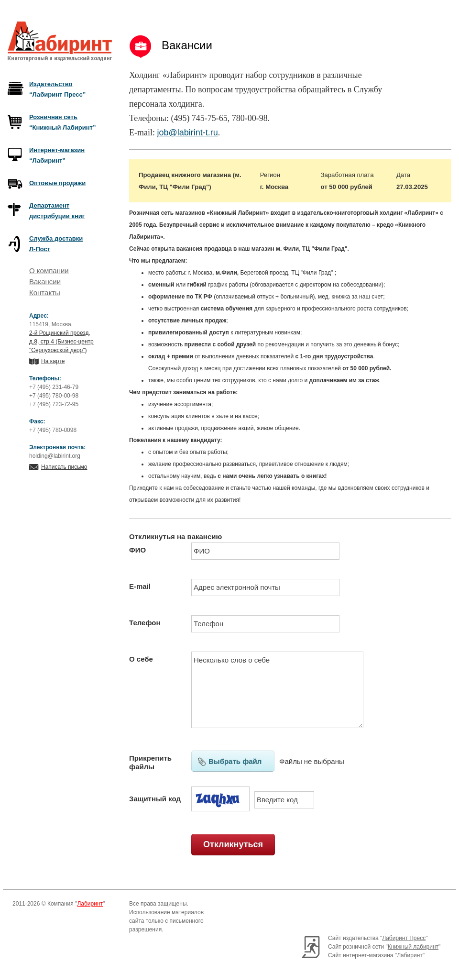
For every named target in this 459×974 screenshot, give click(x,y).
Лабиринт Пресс (404, 938)
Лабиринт (90, 903)
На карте (53, 361)
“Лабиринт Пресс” (57, 89)
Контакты (44, 292)
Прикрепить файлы (150, 762)
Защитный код (155, 799)
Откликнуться (233, 844)
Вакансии (45, 281)
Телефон (145, 623)
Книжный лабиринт (413, 946)
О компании (49, 270)
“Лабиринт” (57, 155)
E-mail (140, 586)
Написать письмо (64, 467)
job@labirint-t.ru (187, 132)
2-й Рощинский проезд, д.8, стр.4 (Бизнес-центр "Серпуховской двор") (61, 342)
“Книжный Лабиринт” (62, 122)
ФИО (137, 550)
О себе (141, 659)
